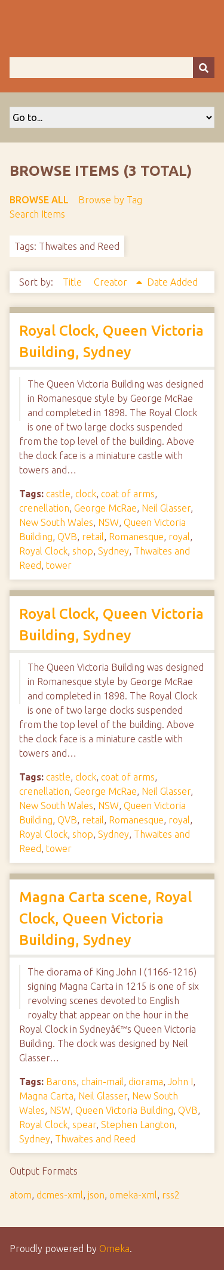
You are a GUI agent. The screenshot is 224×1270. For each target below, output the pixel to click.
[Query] (112, 67)
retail (93, 536)
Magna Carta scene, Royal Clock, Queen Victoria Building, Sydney (105, 918)
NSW (108, 522)
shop (82, 551)
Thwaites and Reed (95, 1138)
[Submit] (203, 67)
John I (180, 1081)
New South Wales (56, 522)
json (96, 1195)
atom (21, 1195)
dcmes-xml (59, 1195)
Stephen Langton (137, 1124)
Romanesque (136, 536)
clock (85, 493)
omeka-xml (133, 1195)
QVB (67, 536)
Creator (112, 282)
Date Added (172, 282)
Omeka (114, 1248)
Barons (61, 1081)
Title (73, 282)
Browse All (39, 199)
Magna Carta (46, 1096)
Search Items (37, 214)
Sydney (113, 551)
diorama (145, 1081)
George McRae (105, 508)
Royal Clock (43, 551)
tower (59, 565)
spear (84, 1124)
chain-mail (102, 1081)
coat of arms (128, 493)
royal (179, 536)
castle (58, 493)
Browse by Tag (110, 199)
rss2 (171, 1195)
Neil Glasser (166, 508)
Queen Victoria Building (124, 1110)
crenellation (44, 508)
